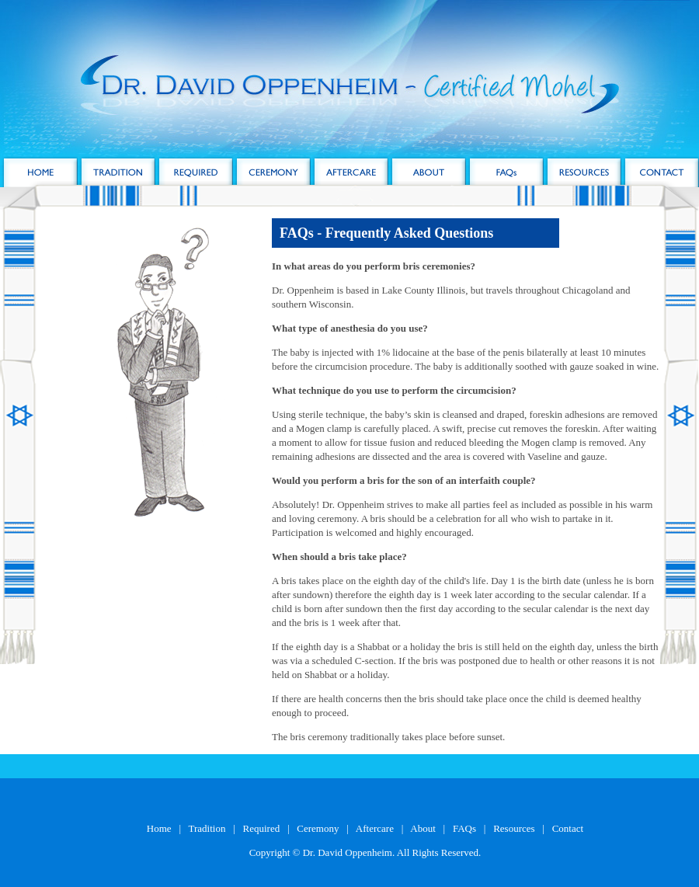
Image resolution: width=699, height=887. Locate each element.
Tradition (207, 828)
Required (261, 828)
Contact (567, 828)
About (423, 828)
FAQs (464, 828)
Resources (513, 828)
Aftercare (375, 828)
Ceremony (318, 828)
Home (159, 828)
